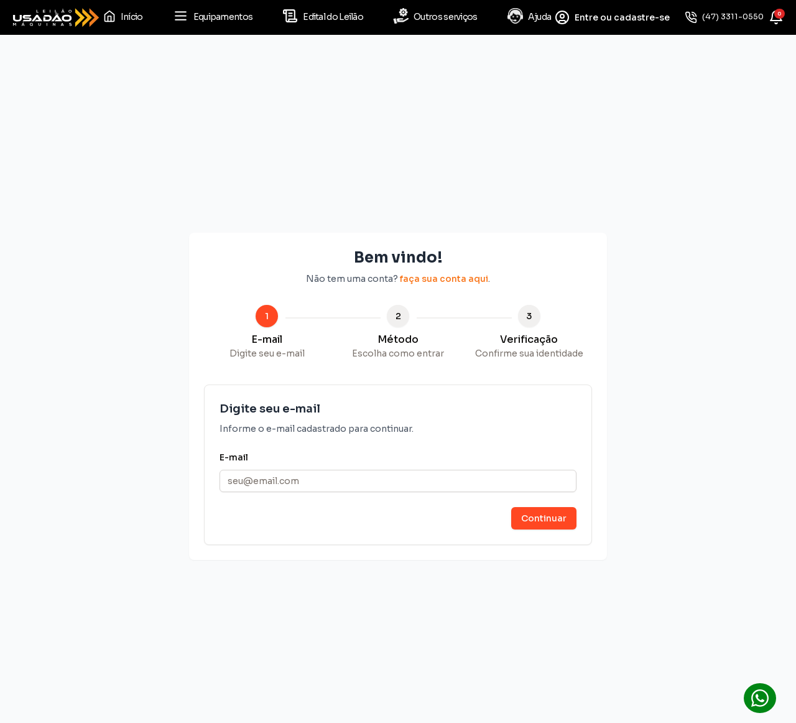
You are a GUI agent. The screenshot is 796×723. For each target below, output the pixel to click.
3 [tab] (529, 316)
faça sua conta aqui (444, 278)
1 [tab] (267, 316)
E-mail (234, 457)
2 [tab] (398, 316)
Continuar (544, 518)
